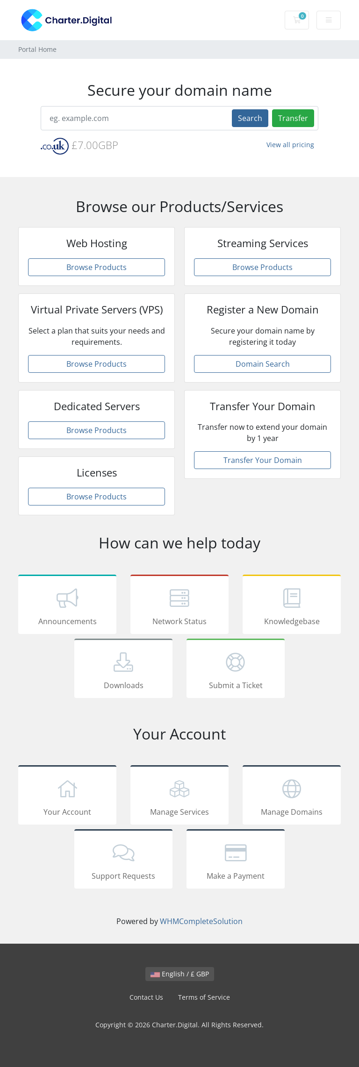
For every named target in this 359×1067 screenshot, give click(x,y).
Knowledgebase (292, 605)
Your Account (67, 796)
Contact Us (146, 997)
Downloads (123, 669)
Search (250, 118)
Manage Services (179, 796)
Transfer (293, 118)
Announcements (67, 605)
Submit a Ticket (236, 669)
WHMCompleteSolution (201, 921)
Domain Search (263, 364)
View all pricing (290, 144)
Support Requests (123, 860)
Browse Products (96, 267)
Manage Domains (292, 796)
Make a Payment (236, 860)
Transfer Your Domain (262, 460)
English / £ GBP (180, 973)
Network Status (179, 605)
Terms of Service (204, 997)
